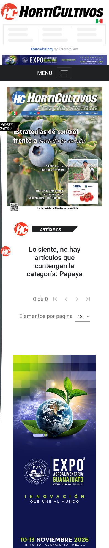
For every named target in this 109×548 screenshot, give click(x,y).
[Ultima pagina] (88, 299)
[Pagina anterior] (66, 299)
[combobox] (82, 316)
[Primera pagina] (55, 299)
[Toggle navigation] (64, 72)
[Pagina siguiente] (77, 299)
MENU (44, 73)
